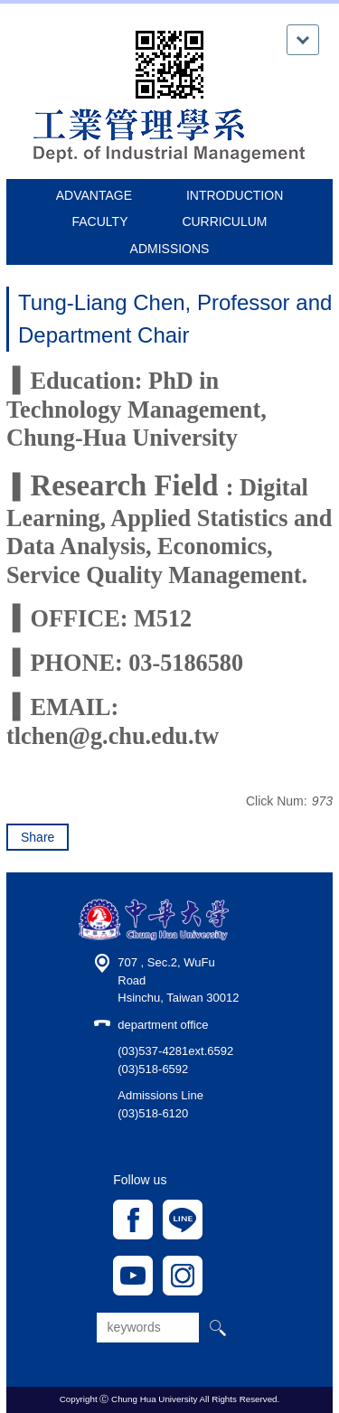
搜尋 (216, 1327)
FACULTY (100, 221)
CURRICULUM (224, 221)
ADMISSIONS (170, 248)
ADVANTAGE (94, 195)
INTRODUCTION (234, 195)
